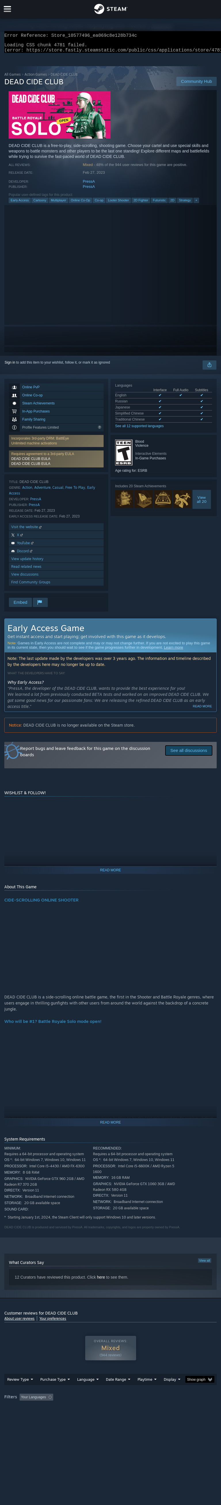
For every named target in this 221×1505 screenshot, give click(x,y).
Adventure (42, 491)
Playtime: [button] (136, 1409)
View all (204, 1264)
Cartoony (39, 203)
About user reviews (19, 1322)
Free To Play (75, 491)
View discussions (25, 578)
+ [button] (196, 203)
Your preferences (52, 1322)
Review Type (18, 1391)
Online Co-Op (80, 203)
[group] (110, 1412)
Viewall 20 (202, 503)
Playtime (145, 1391)
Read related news (26, 570)
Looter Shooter (118, 203)
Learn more (173, 651)
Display (170, 1391)
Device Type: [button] (94, 1416)
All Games (12, 78)
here (101, 1280)
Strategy (185, 203)
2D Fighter (141, 203)
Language (85, 1391)
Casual (57, 491)
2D (172, 203)
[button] (24, 1408)
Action (27, 491)
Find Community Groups (30, 585)
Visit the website (27, 530)
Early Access (20, 203)
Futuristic (159, 203)
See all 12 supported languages (139, 429)
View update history (27, 562)
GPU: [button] (69, 1416)
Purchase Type (53, 1391)
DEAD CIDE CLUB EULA (30, 462)
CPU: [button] (49, 1416)
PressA (89, 185)
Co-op (99, 203)
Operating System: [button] (20, 1416)
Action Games (35, 78)
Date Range (116, 1391)
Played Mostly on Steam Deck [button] (177, 1409)
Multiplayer (58, 203)
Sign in (10, 366)
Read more (202, 709)
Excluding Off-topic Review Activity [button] (91, 1409)
